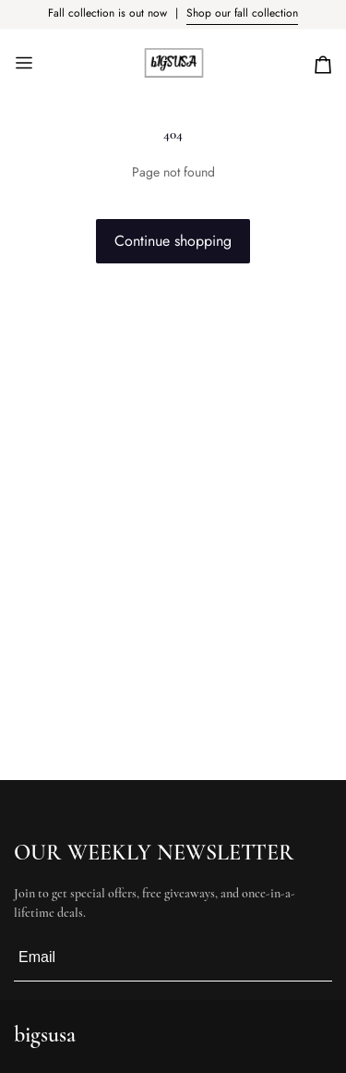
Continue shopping (173, 240)
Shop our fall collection (242, 13)
